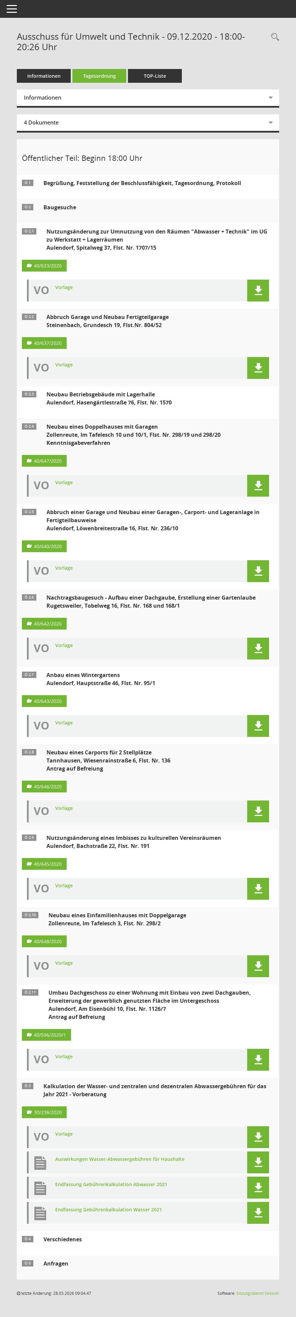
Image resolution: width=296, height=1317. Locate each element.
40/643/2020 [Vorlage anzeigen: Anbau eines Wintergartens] (48, 701)
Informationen (44, 76)
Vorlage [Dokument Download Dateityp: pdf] (64, 287)
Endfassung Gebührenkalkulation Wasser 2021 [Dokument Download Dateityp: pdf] (108, 1210)
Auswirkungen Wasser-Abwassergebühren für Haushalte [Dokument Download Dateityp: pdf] (120, 1159)
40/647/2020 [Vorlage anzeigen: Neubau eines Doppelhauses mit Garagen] (48, 461)
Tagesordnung (99, 76)
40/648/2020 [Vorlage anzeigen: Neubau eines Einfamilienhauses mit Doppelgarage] (48, 941)
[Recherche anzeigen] (273, 37)
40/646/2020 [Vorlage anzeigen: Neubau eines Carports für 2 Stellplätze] (48, 786)
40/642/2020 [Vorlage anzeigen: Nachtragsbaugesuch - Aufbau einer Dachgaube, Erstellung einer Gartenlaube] (48, 623)
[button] (258, 290)
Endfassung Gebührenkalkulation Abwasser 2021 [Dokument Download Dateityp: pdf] (111, 1184)
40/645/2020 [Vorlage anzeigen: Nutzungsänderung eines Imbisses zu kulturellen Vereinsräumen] (48, 864)
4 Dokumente (41, 122)
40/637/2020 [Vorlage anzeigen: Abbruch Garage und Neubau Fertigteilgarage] (48, 343)
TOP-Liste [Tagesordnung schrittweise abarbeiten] (155, 76)
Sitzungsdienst (257, 1293)
